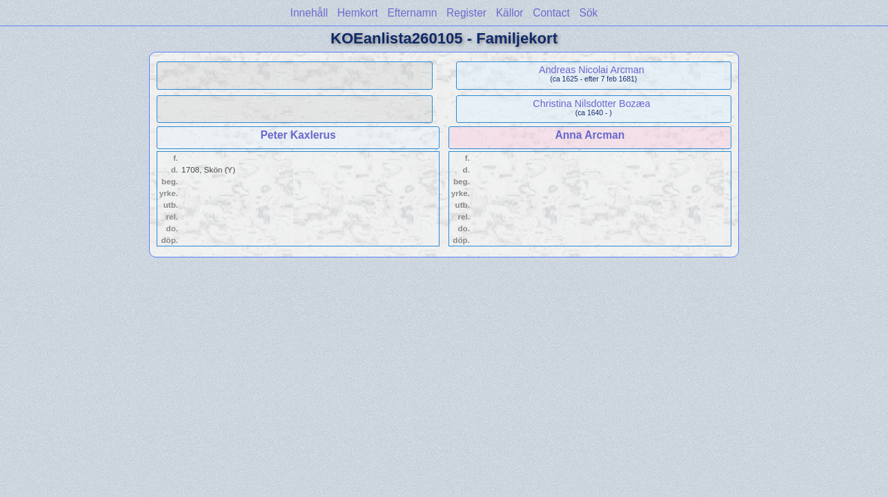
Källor (510, 13)
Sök (589, 13)
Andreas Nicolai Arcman (591, 69)
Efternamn (412, 13)
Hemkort (357, 13)
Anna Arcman (590, 135)
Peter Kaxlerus (297, 135)
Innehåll (309, 13)
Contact (551, 13)
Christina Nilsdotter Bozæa (591, 103)
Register (466, 13)
